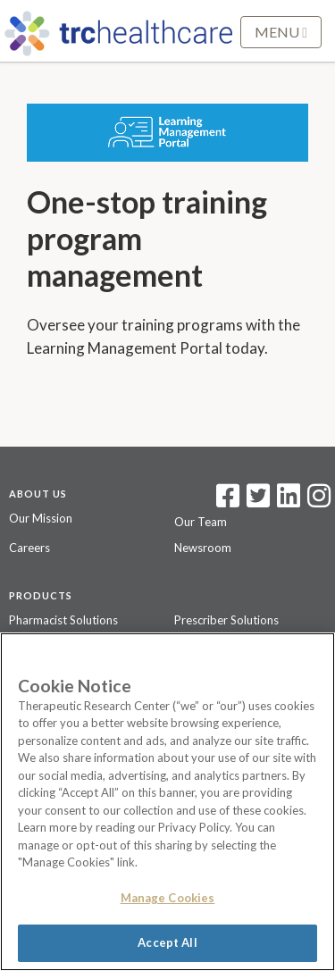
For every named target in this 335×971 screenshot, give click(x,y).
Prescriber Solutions (226, 620)
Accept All (167, 942)
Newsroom (202, 547)
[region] (167, 801)
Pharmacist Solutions (63, 620)
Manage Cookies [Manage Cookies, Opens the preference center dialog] (168, 898)
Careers (29, 547)
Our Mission (40, 518)
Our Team (200, 522)
